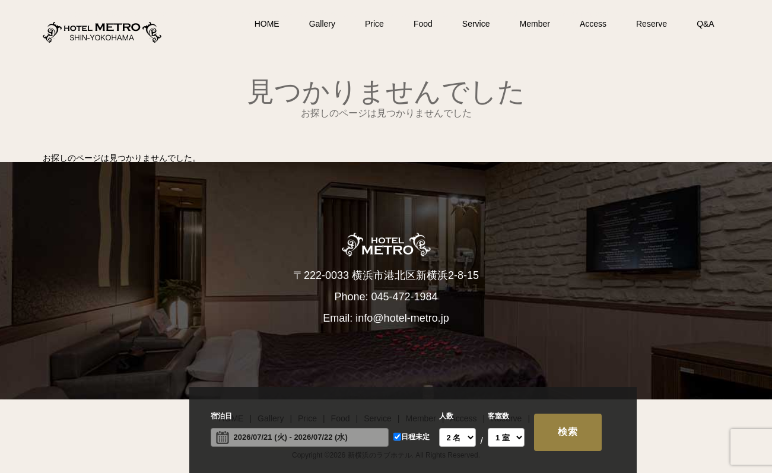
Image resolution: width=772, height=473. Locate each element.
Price (374, 23)
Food (423, 23)
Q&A (705, 23)
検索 (568, 432)
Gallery (322, 23)
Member (535, 23)
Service (476, 23)
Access (593, 23)
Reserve (651, 23)
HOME (267, 23)
